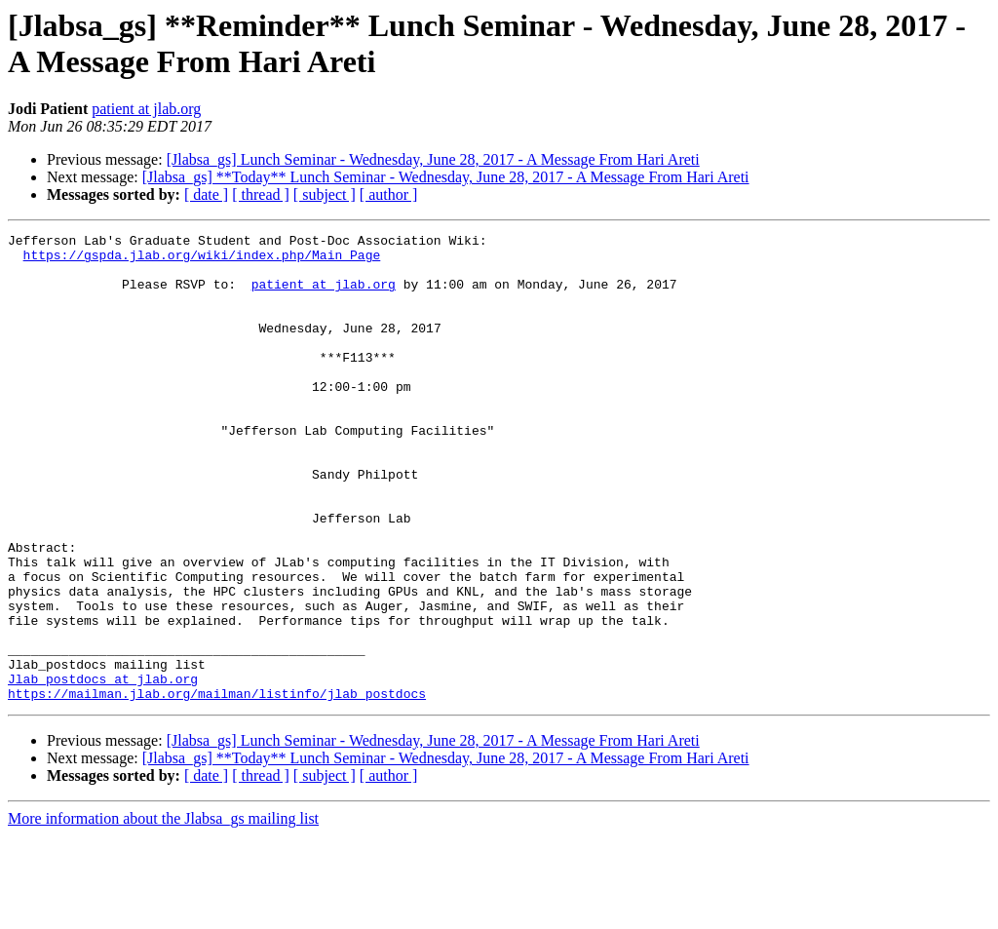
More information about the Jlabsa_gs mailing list (163, 912)
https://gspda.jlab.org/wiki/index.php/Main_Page (202, 260)
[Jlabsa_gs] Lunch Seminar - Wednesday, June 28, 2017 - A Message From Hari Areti (433, 159)
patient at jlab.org (146, 108)
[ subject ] (324, 194)
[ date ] (206, 194)
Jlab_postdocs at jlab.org (103, 769)
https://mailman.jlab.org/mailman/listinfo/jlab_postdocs (217, 786)
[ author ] (389, 194)
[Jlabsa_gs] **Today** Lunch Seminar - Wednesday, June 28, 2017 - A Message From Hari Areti (445, 177)
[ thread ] (260, 194)
